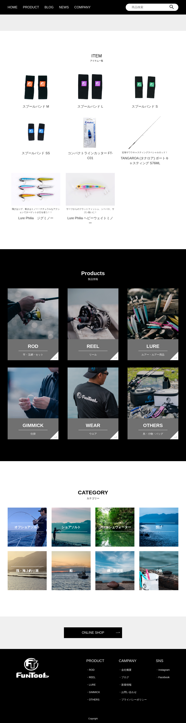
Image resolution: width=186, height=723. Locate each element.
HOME (12, 7)
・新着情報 (125, 684)
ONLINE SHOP (93, 632)
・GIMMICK (93, 692)
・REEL (91, 677)
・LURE (91, 684)
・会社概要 (125, 669)
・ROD (90, 669)
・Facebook (162, 677)
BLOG (49, 7)
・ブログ (124, 677)
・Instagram (163, 669)
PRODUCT (31, 7)
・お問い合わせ (128, 692)
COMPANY (82, 7)
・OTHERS (92, 699)
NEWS (64, 7)
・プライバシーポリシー (133, 699)
